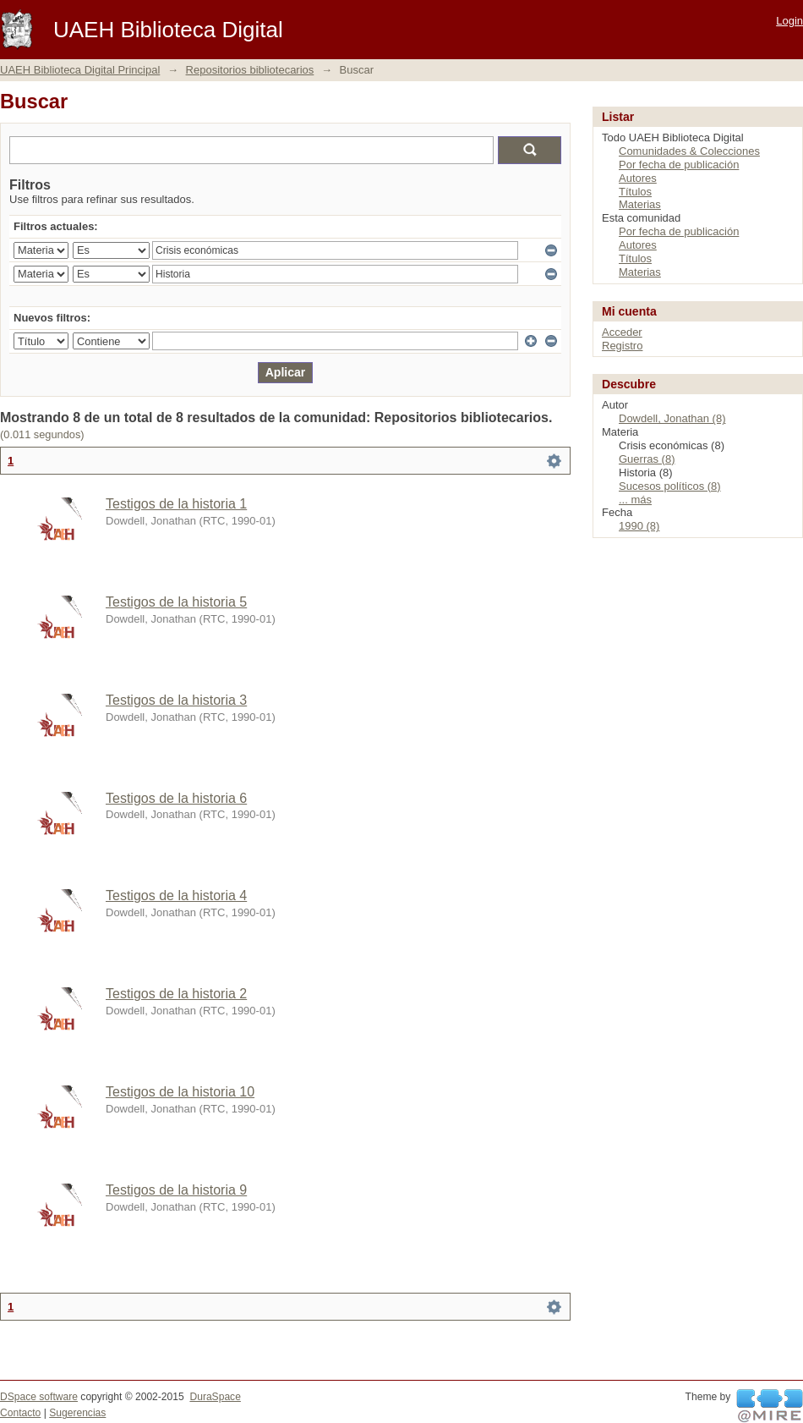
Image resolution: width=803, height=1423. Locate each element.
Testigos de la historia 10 (180, 1092)
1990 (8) (639, 525)
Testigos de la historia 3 (176, 700)
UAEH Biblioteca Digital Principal (80, 69)
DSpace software (39, 1397)
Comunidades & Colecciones (689, 151)
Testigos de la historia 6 (176, 798)
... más (635, 499)
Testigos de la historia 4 (176, 895)
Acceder (622, 332)
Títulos (635, 191)
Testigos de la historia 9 (176, 1190)
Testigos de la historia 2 (176, 993)
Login (789, 20)
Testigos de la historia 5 (176, 602)
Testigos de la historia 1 (176, 504)
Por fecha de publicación (679, 164)
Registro (622, 345)
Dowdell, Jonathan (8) (672, 418)
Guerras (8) (647, 459)
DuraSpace (214, 1397)
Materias (640, 204)
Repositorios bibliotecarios (250, 69)
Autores (638, 178)
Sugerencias (77, 1413)
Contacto (20, 1413)
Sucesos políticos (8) (670, 486)
